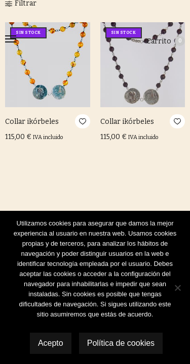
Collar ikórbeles (32, 121)
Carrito (165, 41)
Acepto (50, 343)
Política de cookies (121, 343)
